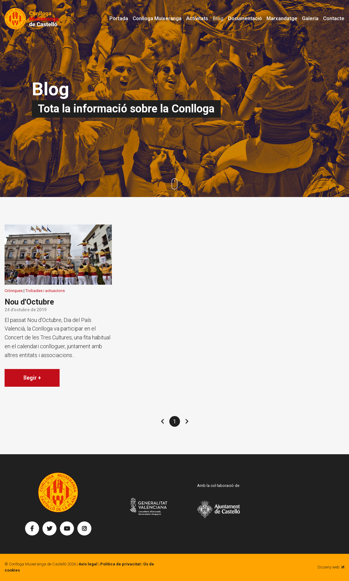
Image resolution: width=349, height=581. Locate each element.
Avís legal (88, 564)
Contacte (333, 18)
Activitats (197, 18)
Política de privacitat (120, 564)
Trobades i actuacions (45, 290)
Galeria (310, 18)
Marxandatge (281, 18)
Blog (218, 18)
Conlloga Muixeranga (157, 18)
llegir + (32, 378)
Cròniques (14, 290)
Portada (118, 18)
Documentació (245, 18)
